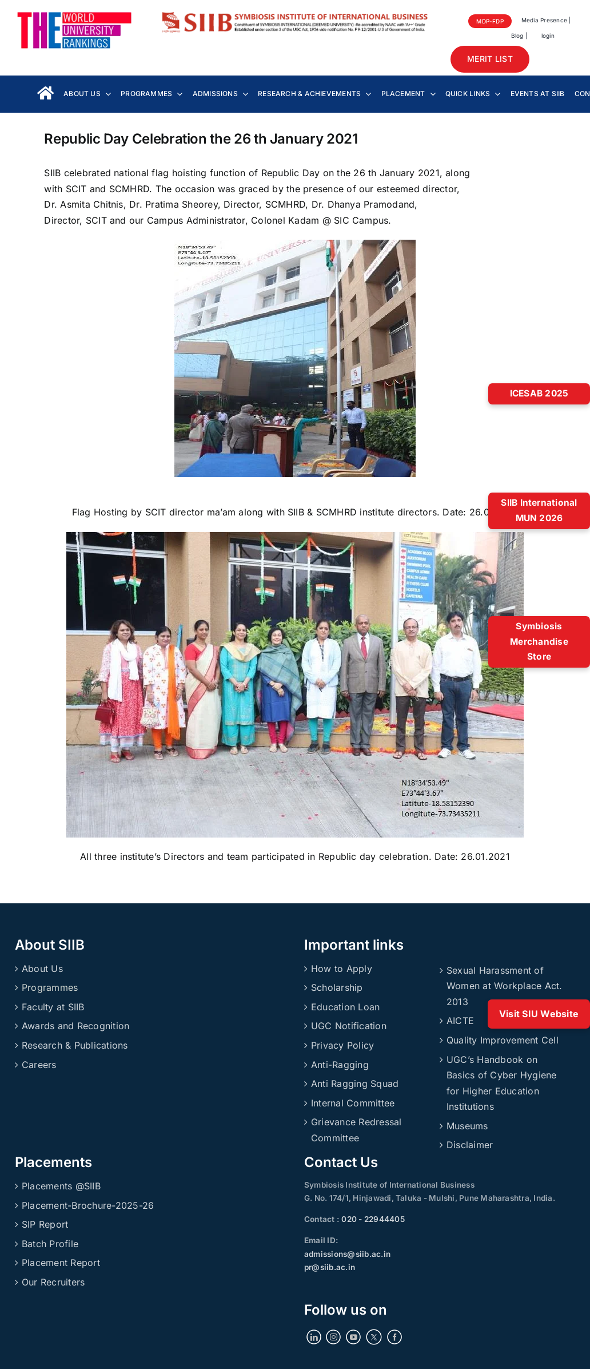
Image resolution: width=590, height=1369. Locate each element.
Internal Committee (352, 1103)
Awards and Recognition (75, 1025)
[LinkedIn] (313, 1337)
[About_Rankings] (74, 16)
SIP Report (45, 1224)
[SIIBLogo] (295, 16)
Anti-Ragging (340, 1064)
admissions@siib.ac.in (347, 1254)
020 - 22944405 (372, 1219)
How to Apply (341, 968)
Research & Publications (75, 1045)
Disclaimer (470, 1144)
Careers (39, 1064)
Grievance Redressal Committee (356, 1130)
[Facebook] (394, 1337)
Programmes (50, 987)
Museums (467, 1126)
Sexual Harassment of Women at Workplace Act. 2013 (505, 986)
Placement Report (61, 1262)
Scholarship (337, 987)
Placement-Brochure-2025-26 (88, 1205)
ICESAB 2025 (539, 393)
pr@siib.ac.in (329, 1267)
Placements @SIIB (61, 1186)
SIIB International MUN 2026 (539, 510)
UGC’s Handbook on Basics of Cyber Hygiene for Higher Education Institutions (502, 1083)
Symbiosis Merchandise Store (539, 641)
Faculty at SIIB (53, 1007)
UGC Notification (348, 1025)
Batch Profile (50, 1243)
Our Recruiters (53, 1282)
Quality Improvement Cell (503, 1040)
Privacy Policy (342, 1045)
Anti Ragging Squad (354, 1083)
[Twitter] (373, 1336)
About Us (42, 968)
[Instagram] (333, 1337)
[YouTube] (353, 1337)
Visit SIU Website (539, 1013)
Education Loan (345, 1007)
